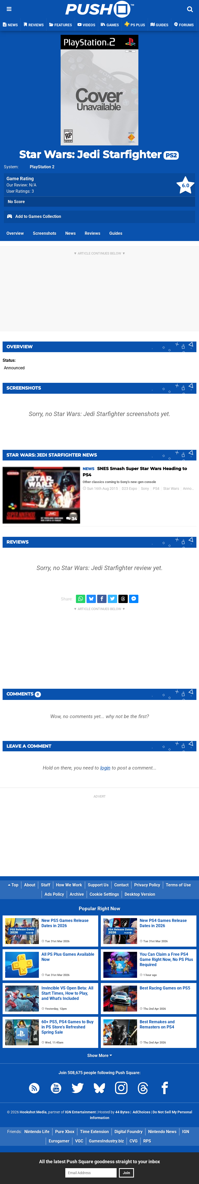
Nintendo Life (36, 1131)
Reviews (92, 233)
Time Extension (94, 1131)
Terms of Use (178, 884)
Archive (77, 894)
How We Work (69, 884)
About (29, 884)
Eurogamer (59, 1141)
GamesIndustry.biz (106, 1141)
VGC (79, 1141)
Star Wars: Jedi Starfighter (99, 154)
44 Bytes (122, 1112)
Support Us (98, 884)
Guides (115, 233)
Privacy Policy (147, 884)
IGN (185, 1131)
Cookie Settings (104, 894)
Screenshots (44, 233)
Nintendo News (162, 1131)
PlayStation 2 (42, 166)
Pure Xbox (64, 1131)
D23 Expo (129, 488)
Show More (99, 1055)
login (105, 768)
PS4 (156, 488)
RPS (147, 1141)
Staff (45, 884)
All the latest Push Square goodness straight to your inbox (99, 1161)
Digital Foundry (129, 1131)
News (70, 233)
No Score (16, 201)
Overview (15, 233)
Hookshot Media (33, 1112)
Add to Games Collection (33, 216)
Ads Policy (54, 894)
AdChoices (141, 1112)
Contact (121, 884)
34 (71, 518)
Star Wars (171, 488)
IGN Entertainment (80, 1112)
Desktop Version (140, 894)
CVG (134, 1141)
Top (13, 884)
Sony (145, 488)
